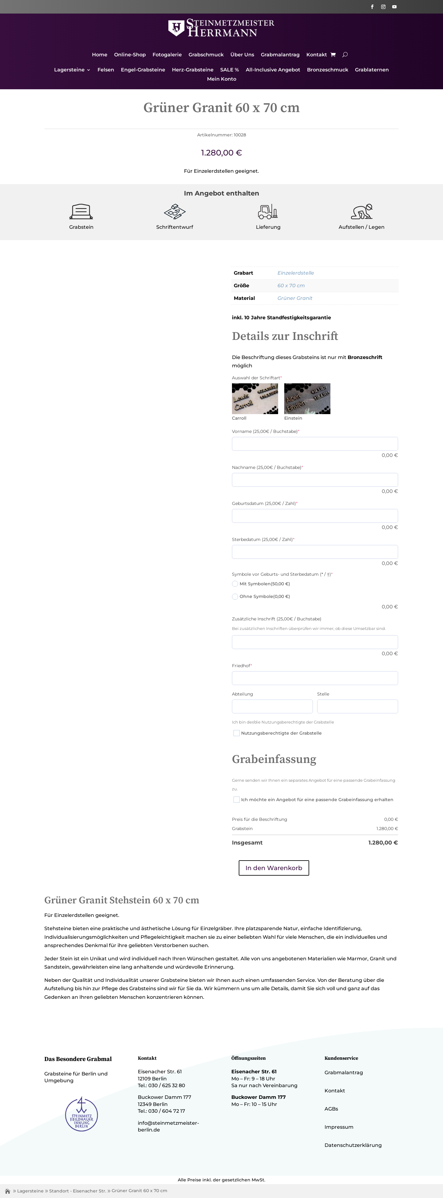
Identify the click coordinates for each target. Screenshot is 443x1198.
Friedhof (242, 665)
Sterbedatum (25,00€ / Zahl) (263, 539)
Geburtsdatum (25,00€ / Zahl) (264, 503)
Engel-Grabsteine (143, 70)
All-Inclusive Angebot (273, 70)
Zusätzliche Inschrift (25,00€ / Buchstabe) (276, 619)
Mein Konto (221, 79)
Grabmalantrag (280, 55)
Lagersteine (69, 70)
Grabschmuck (206, 55)
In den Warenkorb (273, 868)
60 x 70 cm (291, 285)
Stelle (323, 694)
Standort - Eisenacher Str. (77, 1191)
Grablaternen (372, 70)
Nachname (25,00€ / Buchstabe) (267, 467)
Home (99, 55)
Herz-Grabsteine (193, 70)
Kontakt (316, 55)
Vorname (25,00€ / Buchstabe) (265, 431)
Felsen (106, 70)
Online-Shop (130, 55)
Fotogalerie (167, 55)
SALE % (229, 70)
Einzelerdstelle (295, 273)
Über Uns (242, 55)
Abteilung (242, 694)
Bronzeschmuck (327, 70)
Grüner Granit (295, 298)
